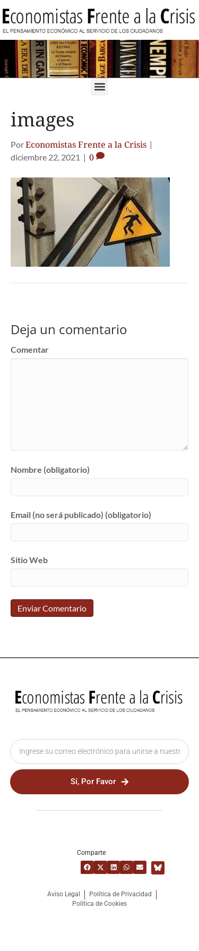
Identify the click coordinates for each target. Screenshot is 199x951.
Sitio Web (29, 560)
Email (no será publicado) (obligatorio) (81, 515)
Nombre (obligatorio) (50, 469)
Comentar (30, 349)
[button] (99, 87)
